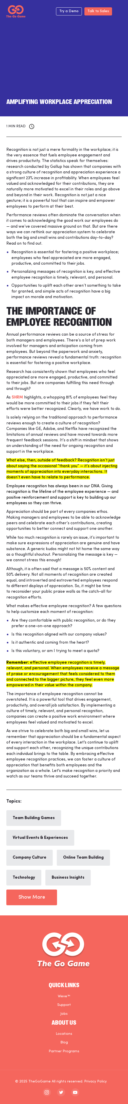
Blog (64, 1042)
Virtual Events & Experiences (40, 838)
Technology (24, 878)
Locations (64, 1034)
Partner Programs (64, 1051)
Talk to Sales (98, 11)
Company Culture (29, 858)
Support (64, 1005)
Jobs (64, 1014)
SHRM (17, 397)
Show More (32, 897)
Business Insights (68, 878)
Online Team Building (83, 858)
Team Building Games (34, 818)
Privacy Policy (95, 1081)
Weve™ (64, 996)
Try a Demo (69, 11)
